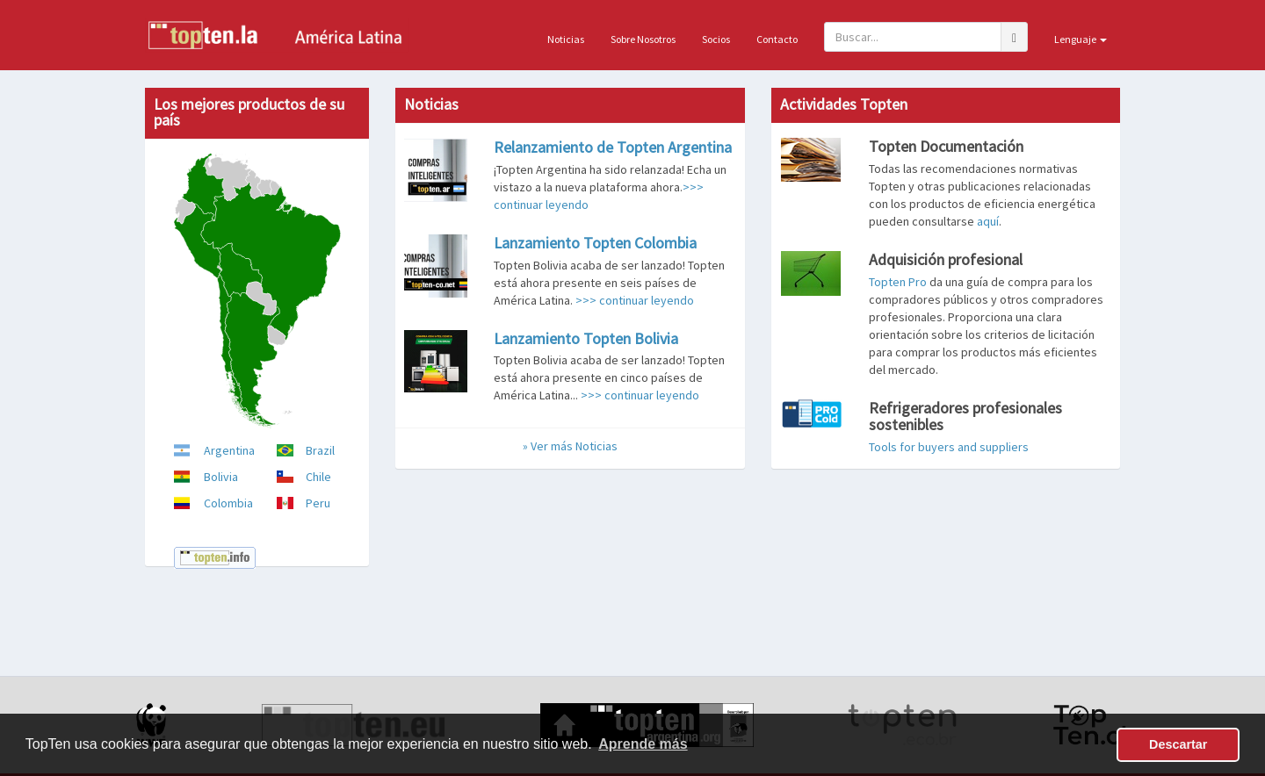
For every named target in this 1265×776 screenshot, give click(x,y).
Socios (716, 39)
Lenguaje (1080, 39)
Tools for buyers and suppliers (949, 447)
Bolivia (221, 477)
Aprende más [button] (642, 743)
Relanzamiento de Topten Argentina (613, 147)
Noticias (565, 39)
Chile (318, 477)
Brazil (320, 450)
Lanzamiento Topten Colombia (595, 243)
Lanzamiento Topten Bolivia (586, 338)
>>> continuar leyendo (634, 300)
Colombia (228, 503)
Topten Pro (898, 282)
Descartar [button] (1178, 744)
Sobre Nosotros (643, 39)
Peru (318, 503)
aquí (988, 221)
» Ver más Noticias (570, 446)
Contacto (777, 39)
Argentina (229, 450)
